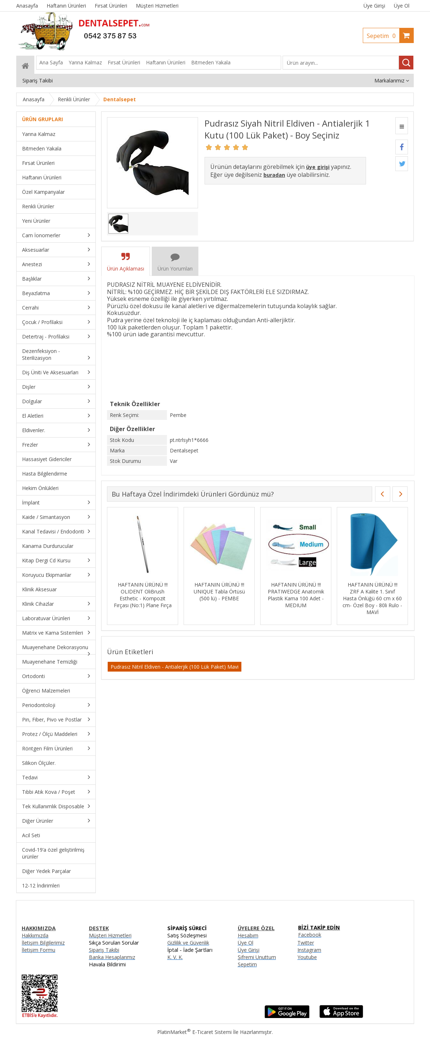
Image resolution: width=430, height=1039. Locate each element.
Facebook (309, 934)
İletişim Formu (38, 949)
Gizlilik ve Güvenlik (188, 942)
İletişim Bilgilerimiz (43, 942)
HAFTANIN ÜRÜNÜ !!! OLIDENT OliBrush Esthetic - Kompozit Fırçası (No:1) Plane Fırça (143, 595)
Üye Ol (401, 5)
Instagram (309, 949)
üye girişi (318, 166)
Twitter (305, 942)
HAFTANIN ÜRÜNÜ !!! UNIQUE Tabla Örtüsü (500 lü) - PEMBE (219, 591)
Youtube (307, 957)
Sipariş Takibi (104, 949)
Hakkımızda (35, 935)
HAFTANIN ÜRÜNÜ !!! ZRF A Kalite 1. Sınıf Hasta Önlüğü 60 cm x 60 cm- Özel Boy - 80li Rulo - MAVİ (372, 598)
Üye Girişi (374, 5)
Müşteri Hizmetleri (110, 935)
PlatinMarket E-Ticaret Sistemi (194, 1032)
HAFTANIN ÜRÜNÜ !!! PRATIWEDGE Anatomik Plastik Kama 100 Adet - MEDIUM (296, 595)
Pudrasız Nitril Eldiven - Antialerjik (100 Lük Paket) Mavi (174, 666)
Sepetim (383, 36)
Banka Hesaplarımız (112, 957)
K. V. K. (175, 957)
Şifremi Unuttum (257, 957)
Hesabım (248, 935)
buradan (274, 174)
